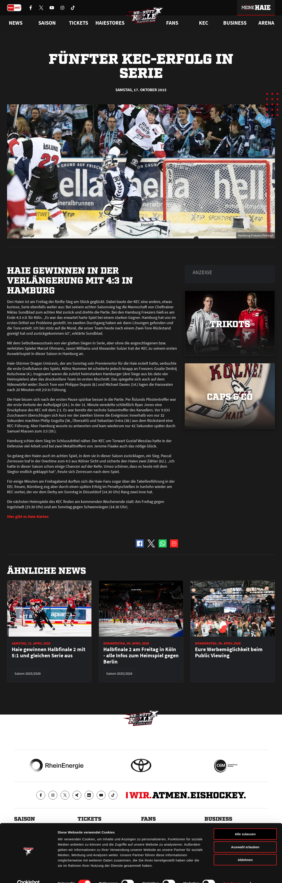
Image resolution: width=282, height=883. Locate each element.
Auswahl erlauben (245, 838)
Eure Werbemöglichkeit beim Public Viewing (229, 652)
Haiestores (109, 23)
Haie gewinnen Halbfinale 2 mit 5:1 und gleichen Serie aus (48, 652)
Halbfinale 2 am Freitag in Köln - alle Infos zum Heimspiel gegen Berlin (141, 655)
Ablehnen (245, 851)
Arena (266, 23)
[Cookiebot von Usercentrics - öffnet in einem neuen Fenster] (28, 874)
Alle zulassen (245, 825)
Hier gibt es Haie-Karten (27, 516)
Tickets (78, 23)
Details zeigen (234, 874)
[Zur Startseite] (145, 17)
